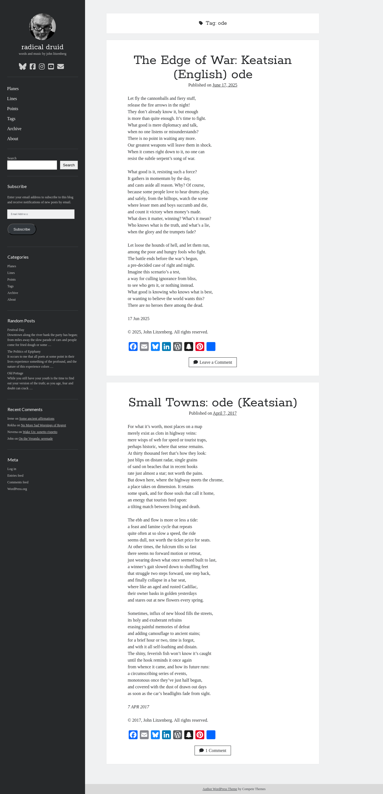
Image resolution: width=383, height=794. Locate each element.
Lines (12, 98)
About (12, 138)
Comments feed (18, 482)
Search (12, 158)
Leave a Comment (212, 362)
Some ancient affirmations (36, 419)
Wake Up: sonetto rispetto (40, 432)
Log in (12, 469)
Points (12, 108)
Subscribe (22, 229)
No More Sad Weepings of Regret (43, 425)
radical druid (42, 47)
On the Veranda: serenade (36, 439)
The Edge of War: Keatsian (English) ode (213, 67)
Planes (13, 88)
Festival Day (16, 330)
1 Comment (212, 750)
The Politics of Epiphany (24, 351)
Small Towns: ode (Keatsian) (212, 403)
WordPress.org (17, 489)
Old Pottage (15, 373)
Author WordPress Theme (220, 789)
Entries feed (16, 476)
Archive (14, 128)
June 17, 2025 (225, 85)
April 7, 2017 (225, 413)
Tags (11, 118)
